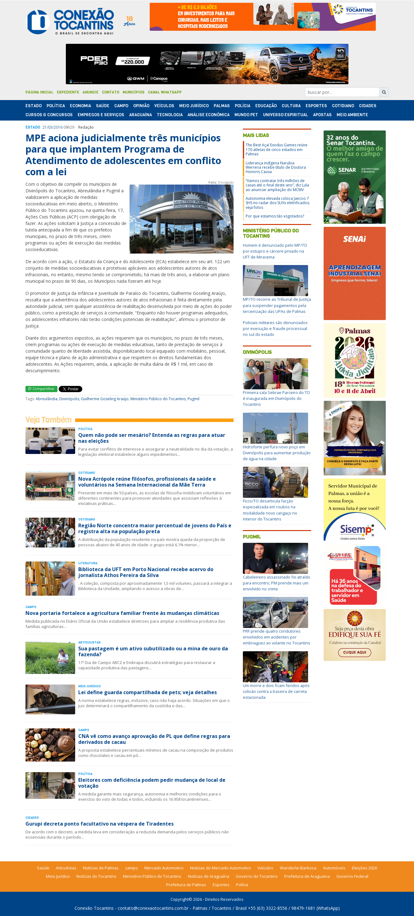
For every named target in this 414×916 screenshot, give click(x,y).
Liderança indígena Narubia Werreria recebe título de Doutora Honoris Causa (276, 167)
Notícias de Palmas (101, 868)
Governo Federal (352, 876)
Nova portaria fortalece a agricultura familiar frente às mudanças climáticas (122, 613)
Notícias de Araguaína (208, 876)
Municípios (133, 92)
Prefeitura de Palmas (186, 884)
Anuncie (90, 92)
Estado (33, 105)
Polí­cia (242, 105)
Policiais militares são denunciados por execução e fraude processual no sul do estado (275, 328)
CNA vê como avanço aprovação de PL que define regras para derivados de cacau (154, 739)
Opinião (141, 105)
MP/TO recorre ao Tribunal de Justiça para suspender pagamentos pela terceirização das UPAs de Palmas (277, 305)
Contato (110, 92)
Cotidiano (343, 105)
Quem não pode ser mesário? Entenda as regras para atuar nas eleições (151, 438)
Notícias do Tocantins (96, 876)
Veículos (164, 105)
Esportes (316, 105)
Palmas (222, 105)
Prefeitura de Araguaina (307, 876)
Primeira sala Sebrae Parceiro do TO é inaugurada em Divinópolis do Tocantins (276, 398)
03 (50, 127)
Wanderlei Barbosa (298, 868)
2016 (58, 127)
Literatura (87, 563)
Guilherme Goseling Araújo (105, 398)
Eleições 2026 (364, 868)
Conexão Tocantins (94, 908)
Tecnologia (170, 114)
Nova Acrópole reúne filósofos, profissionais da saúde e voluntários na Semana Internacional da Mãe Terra (147, 481)
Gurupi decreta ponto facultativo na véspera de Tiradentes (99, 823)
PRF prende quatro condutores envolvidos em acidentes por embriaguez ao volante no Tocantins (276, 637)
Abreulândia (46, 398)
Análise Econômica (209, 114)
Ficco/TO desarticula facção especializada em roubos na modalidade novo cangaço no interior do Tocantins (270, 510)
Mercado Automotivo (164, 868)
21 (45, 127)
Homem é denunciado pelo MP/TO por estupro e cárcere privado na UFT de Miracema (275, 251)
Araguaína (140, 114)
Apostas (322, 114)
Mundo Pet (246, 114)
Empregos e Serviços (101, 114)
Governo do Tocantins (257, 876)
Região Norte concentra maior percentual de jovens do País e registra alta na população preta (154, 528)
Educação (266, 105)
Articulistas (89, 642)
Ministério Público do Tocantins (158, 398)
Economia (80, 105)
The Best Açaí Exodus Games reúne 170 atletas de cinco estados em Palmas (276, 149)
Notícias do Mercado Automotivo (220, 868)
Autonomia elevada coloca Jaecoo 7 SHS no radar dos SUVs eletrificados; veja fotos (278, 203)
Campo (121, 105)
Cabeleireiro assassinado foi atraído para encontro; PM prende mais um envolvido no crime (276, 583)
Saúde (102, 105)
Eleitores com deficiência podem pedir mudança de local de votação (151, 782)
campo (131, 868)
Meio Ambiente (352, 114)
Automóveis (334, 868)
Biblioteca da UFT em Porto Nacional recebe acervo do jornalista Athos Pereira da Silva (145, 572)
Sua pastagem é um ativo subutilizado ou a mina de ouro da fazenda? (153, 651)
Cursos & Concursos (49, 114)
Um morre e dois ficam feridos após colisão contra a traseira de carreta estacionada (276, 691)
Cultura (291, 105)
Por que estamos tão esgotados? (275, 216)
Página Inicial (39, 92)
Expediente (68, 92)
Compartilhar (41, 388)
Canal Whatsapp (165, 92)
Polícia (242, 884)
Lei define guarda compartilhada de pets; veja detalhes (147, 692)
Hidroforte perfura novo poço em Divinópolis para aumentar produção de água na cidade (277, 452)
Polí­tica (56, 105)
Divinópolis (69, 398)
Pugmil (193, 398)
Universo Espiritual (285, 114)
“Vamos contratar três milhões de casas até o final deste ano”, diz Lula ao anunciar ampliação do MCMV (277, 185)
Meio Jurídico (194, 105)
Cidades (367, 105)
